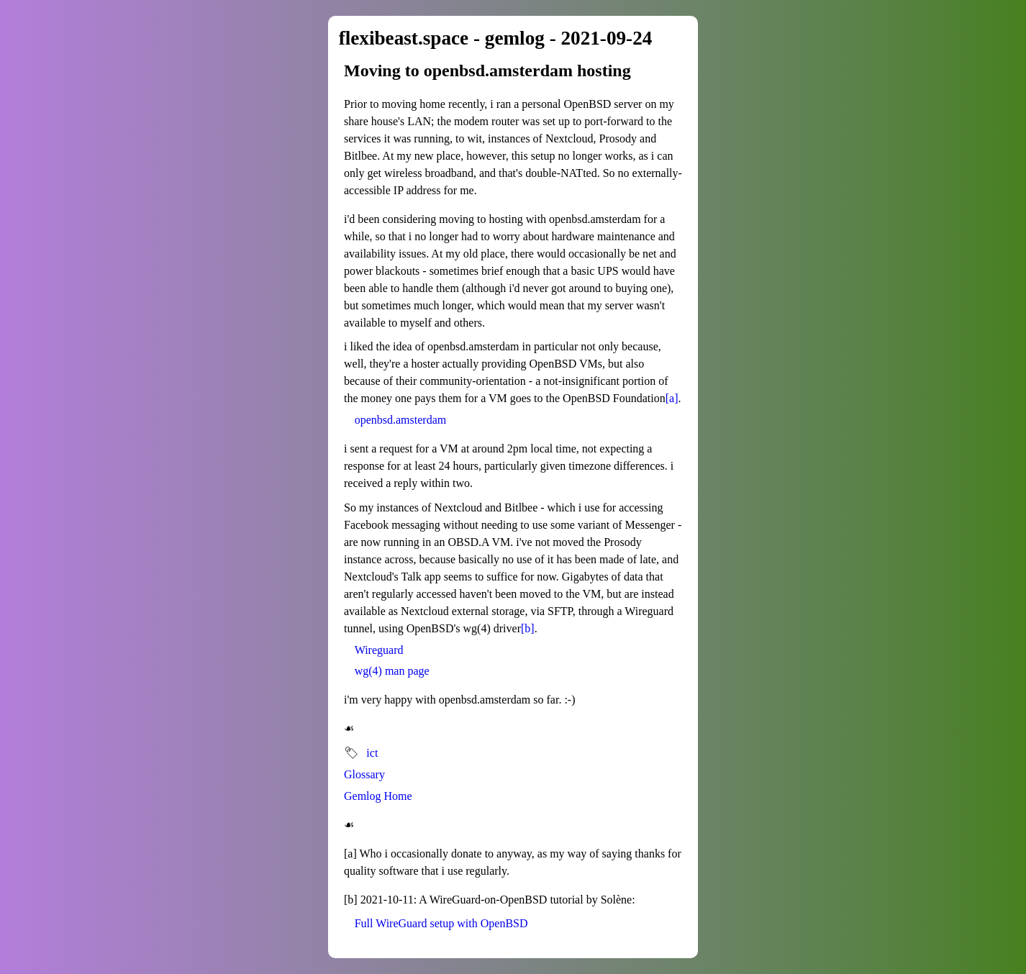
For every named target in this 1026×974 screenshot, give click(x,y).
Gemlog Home (378, 796)
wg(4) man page (392, 671)
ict (372, 753)
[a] (672, 398)
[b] (528, 628)
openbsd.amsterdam (401, 420)
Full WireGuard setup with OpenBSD (441, 923)
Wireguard (379, 650)
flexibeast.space (403, 38)
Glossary (364, 774)
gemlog (515, 38)
